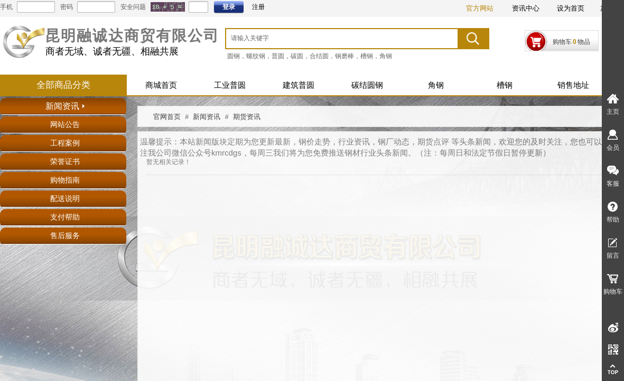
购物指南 (65, 180)
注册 (258, 7)
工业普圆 (230, 85)
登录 (228, 7)
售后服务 (65, 236)
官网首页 (167, 117)
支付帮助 (65, 217)
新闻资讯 (206, 117)
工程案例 (65, 143)
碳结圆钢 (367, 85)
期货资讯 (246, 117)
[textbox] (328, 38)
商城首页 (161, 85)
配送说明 (65, 199)
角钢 (436, 85)
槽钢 (505, 85)
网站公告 (65, 125)
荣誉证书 (65, 162)
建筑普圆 (298, 85)
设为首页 (570, 8)
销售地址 (573, 85)
